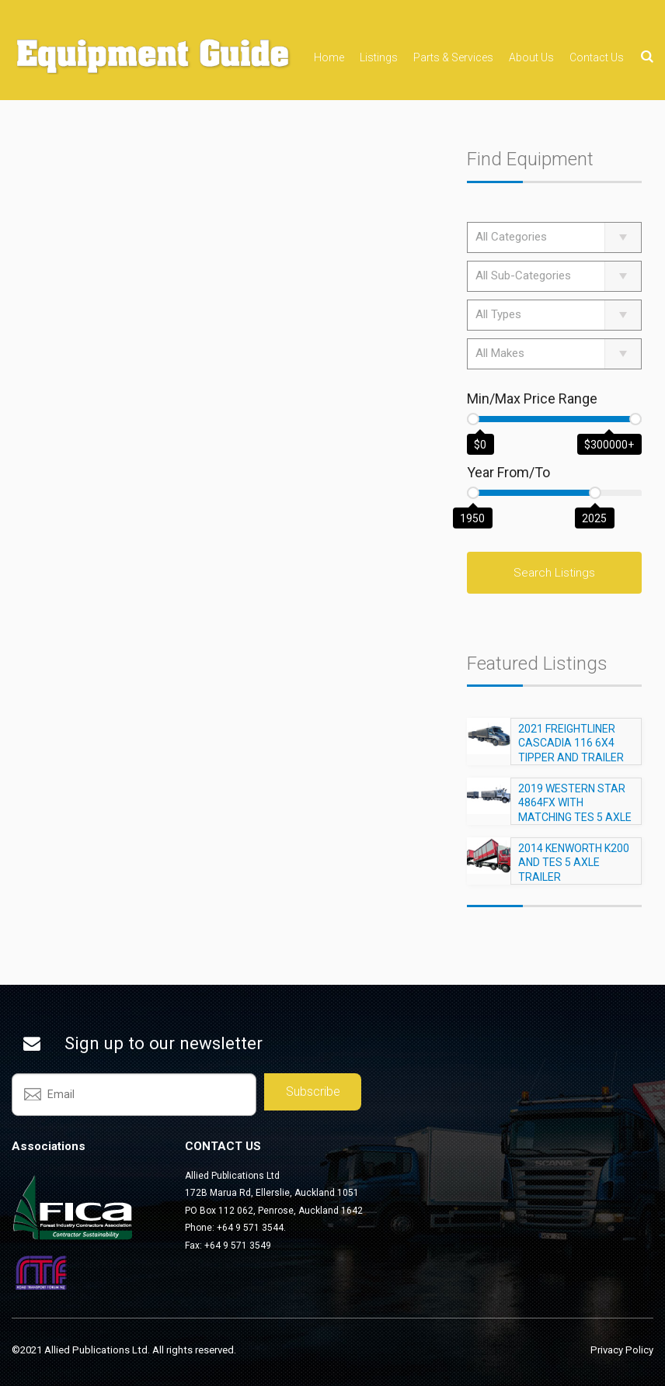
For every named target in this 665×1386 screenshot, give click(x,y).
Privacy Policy (621, 1350)
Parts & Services (453, 57)
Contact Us (596, 57)
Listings (379, 57)
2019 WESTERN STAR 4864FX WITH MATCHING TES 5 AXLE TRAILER (575, 816)
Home (329, 57)
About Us (531, 57)
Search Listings (554, 573)
